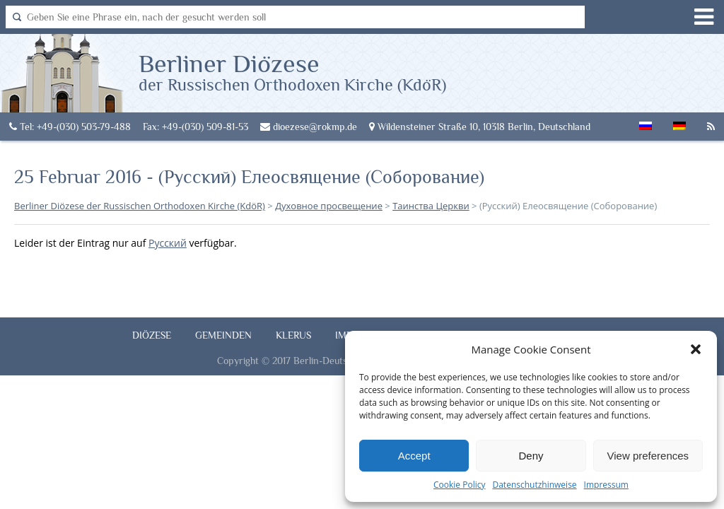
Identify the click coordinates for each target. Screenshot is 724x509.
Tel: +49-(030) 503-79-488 (70, 126)
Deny (530, 456)
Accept (414, 456)
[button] (696, 349)
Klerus (293, 335)
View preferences (648, 456)
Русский (167, 243)
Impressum (606, 485)
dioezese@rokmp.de (308, 126)
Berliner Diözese (292, 71)
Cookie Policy (459, 485)
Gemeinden (223, 335)
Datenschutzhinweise (534, 485)
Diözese (151, 335)
